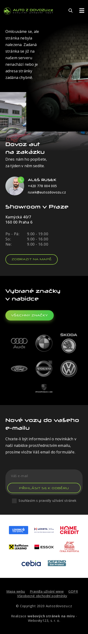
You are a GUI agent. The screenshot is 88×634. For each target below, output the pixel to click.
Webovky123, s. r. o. (44, 620)
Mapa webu (15, 591)
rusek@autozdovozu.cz (47, 192)
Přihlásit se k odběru (44, 488)
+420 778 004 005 (42, 186)
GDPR (73, 591)
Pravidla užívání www (47, 591)
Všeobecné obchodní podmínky (42, 596)
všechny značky (29, 315)
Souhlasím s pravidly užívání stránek (47, 500)
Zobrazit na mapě (31, 259)
